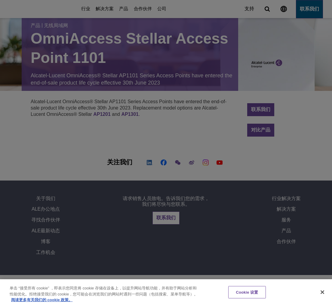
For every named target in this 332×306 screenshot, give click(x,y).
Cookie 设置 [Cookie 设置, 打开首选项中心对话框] (247, 292)
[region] (166, 292)
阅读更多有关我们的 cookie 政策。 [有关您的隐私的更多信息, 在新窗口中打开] (41, 300)
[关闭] (322, 292)
